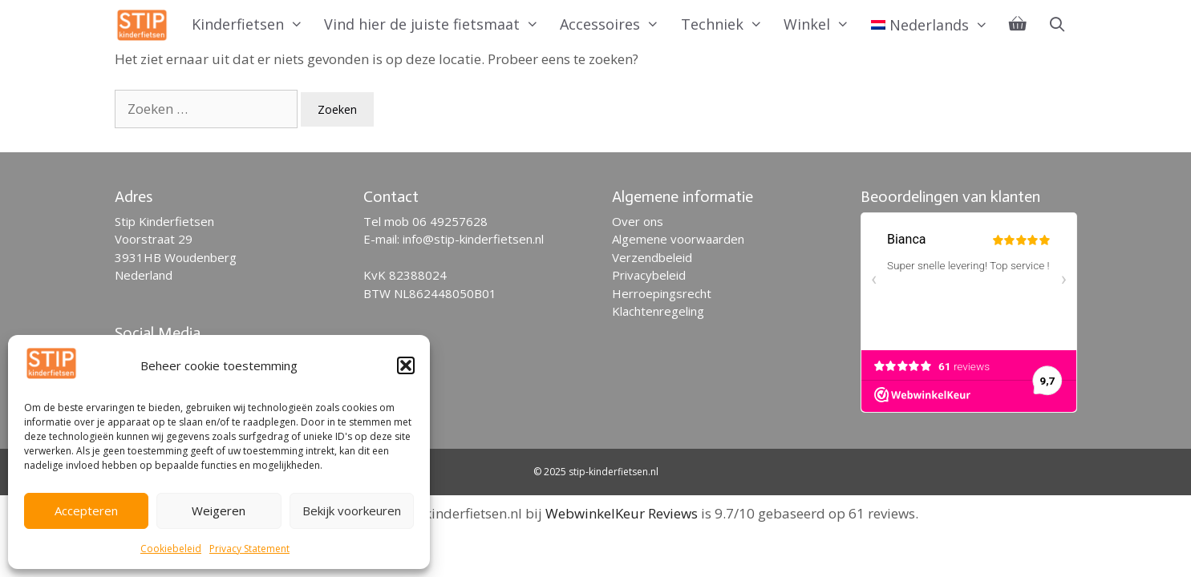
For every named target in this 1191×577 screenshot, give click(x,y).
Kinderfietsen (253, 24)
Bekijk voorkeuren (351, 510)
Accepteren (86, 510)
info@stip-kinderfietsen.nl (473, 239)
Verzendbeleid (652, 257)
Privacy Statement (249, 548)
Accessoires (615, 24)
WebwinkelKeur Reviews (621, 513)
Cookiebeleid (170, 548)
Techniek (727, 24)
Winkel (822, 24)
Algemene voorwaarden (678, 239)
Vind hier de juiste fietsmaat (436, 24)
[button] (406, 365)
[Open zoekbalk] (1056, 24)
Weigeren (218, 510)
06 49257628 (450, 221)
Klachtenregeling (658, 311)
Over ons (637, 221)
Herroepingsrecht (661, 293)
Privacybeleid (649, 275)
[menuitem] (930, 25)
